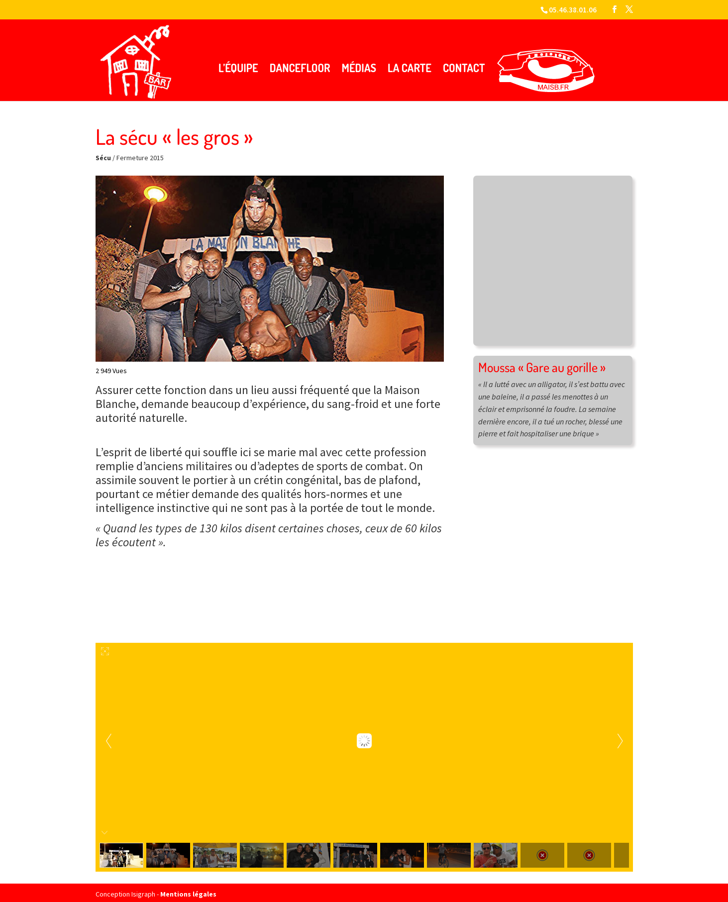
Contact (464, 63)
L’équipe (238, 63)
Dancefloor (300, 63)
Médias (359, 63)
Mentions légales (188, 889)
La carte (409, 63)
